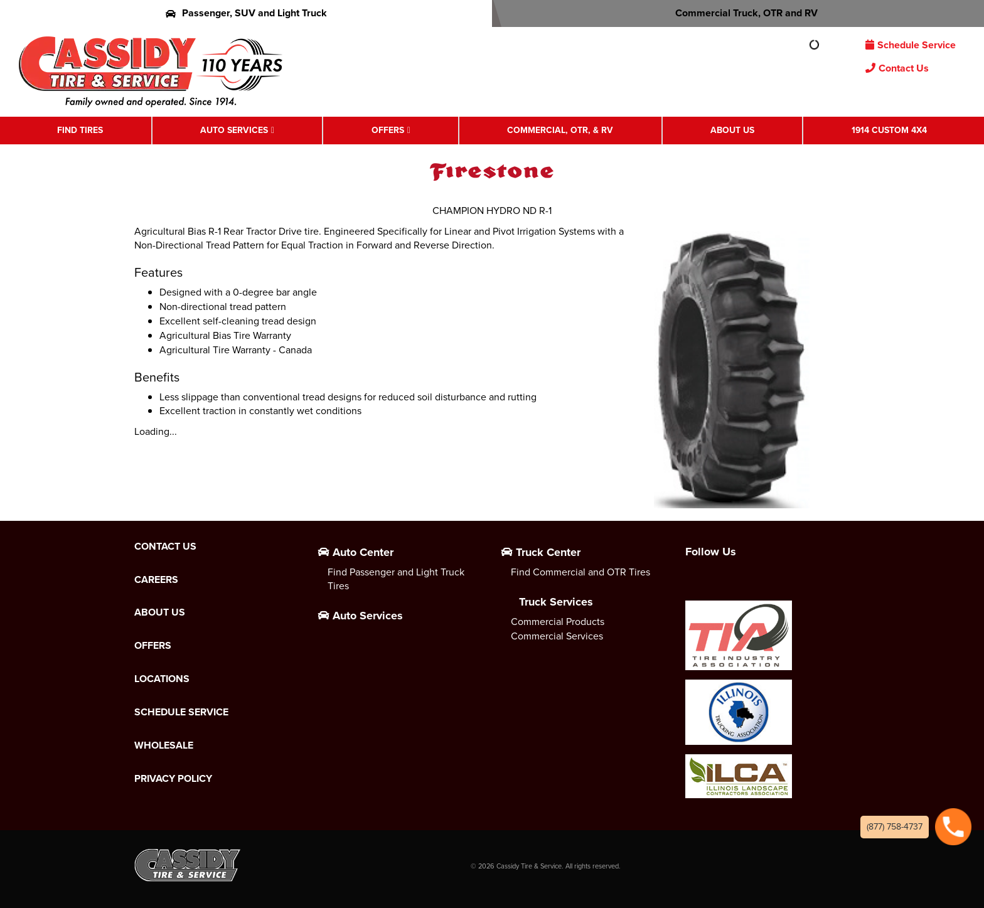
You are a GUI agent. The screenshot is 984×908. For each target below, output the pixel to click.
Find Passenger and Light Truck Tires (396, 579)
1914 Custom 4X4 (889, 130)
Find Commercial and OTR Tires (580, 572)
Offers (388, 130)
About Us (732, 130)
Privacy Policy (173, 779)
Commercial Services (557, 636)
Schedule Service (910, 45)
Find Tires (80, 130)
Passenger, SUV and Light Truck (246, 13)
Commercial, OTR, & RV (560, 130)
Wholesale (163, 745)
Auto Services (234, 130)
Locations (162, 679)
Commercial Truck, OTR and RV (738, 13)
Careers (156, 580)
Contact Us (897, 68)
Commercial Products (557, 621)
